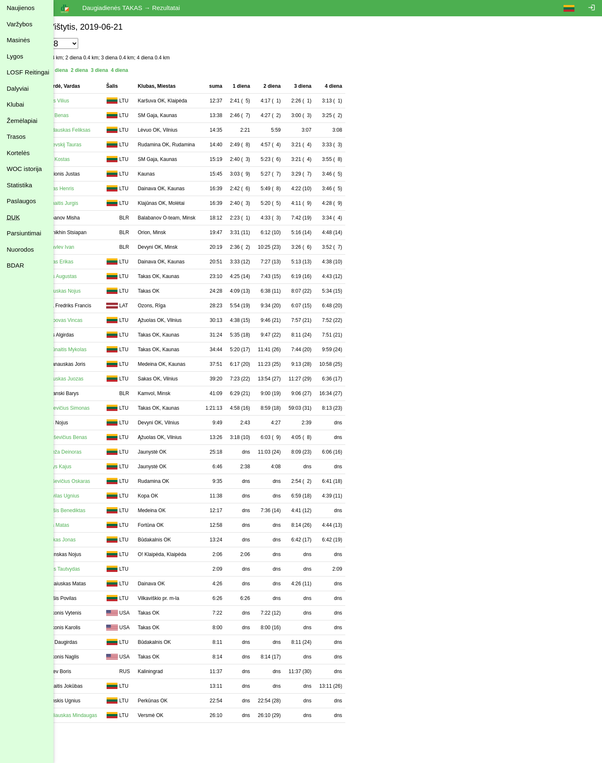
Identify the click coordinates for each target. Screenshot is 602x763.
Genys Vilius (100, 101)
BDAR (15, 265)
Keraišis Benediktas (108, 510)
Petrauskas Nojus (105, 291)
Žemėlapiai (22, 120)
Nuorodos (20, 249)
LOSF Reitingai (28, 72)
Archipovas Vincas (107, 320)
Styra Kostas (100, 159)
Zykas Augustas (104, 276)
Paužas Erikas (102, 262)
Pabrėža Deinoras (106, 452)
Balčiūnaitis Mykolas (108, 349)
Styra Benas (99, 115)
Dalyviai (18, 88)
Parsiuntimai (24, 233)
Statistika (19, 185)
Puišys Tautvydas (105, 569)
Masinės (18, 39)
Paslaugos (21, 200)
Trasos (16, 136)
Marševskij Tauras (106, 145)
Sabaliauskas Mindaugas (114, 715)
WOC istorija (24, 168)
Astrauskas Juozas (107, 379)
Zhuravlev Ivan (102, 247)
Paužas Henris (102, 188)
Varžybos (19, 24)
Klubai (15, 104)
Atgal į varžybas (78, 759)
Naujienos (21, 7)
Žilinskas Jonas (103, 540)
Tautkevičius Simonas (110, 408)
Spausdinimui (75, 732)
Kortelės (18, 152)
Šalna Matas (100, 525)
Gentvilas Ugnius (105, 496)
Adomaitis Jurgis (104, 203)
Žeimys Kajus (101, 467)
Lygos (15, 56)
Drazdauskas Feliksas (110, 130)
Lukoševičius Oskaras (110, 481)
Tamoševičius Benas (109, 437)
